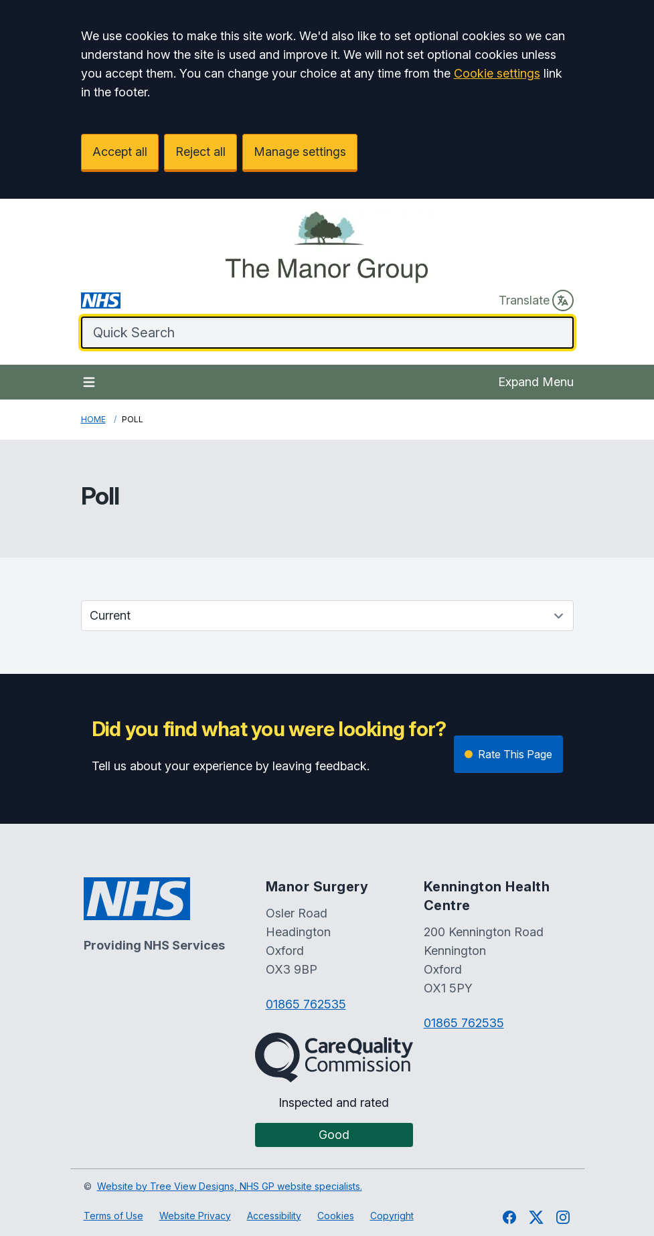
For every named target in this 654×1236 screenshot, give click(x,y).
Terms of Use (113, 1215)
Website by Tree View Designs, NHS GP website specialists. (229, 1186)
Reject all (200, 152)
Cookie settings (497, 73)
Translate (536, 300)
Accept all (119, 152)
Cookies (335, 1215)
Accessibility (274, 1215)
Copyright (392, 1215)
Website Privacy (195, 1215)
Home (93, 419)
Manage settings (300, 152)
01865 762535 (306, 1004)
